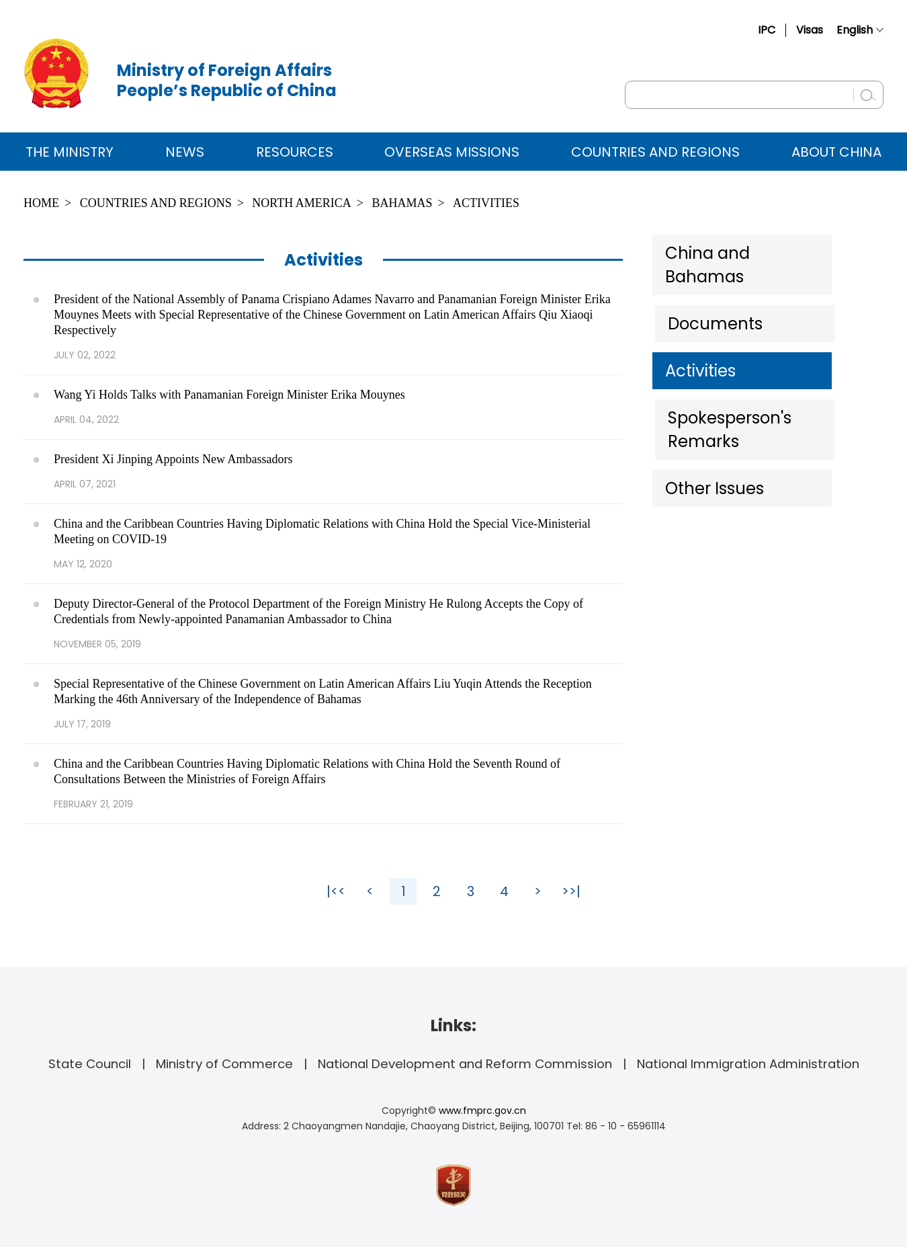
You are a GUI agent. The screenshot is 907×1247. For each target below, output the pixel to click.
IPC (766, 30)
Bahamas (402, 203)
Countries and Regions (655, 152)
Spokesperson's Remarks (755, 382)
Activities (486, 203)
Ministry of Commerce (224, 1063)
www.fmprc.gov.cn (482, 1110)
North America (301, 203)
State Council (89, 1063)
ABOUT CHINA (836, 152)
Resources (294, 152)
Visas (809, 30)
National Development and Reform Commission (465, 1063)
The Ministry (70, 152)
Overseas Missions (451, 152)
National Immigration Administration (748, 1063)
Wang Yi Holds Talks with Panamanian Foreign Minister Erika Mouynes (229, 394)
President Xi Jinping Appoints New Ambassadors (173, 459)
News (184, 152)
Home (41, 203)
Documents (708, 295)
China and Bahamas (740, 251)
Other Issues (711, 426)
